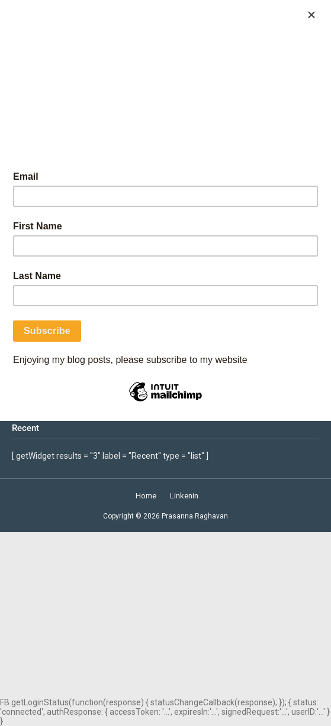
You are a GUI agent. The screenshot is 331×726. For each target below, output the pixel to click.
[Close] (311, 15)
